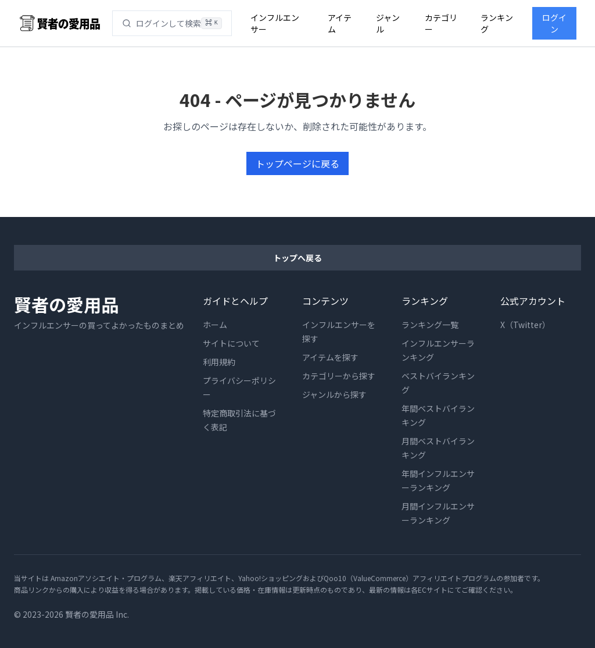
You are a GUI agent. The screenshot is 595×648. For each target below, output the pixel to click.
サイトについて (231, 343)
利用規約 (219, 362)
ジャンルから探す (335, 394)
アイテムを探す (331, 357)
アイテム (339, 23)
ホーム (215, 324)
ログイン (554, 23)
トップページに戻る (297, 163)
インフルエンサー (274, 23)
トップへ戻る (297, 258)
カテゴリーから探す (339, 376)
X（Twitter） (526, 324)
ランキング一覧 (430, 324)
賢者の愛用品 (66, 304)
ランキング (497, 23)
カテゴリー (441, 23)
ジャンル (388, 23)
